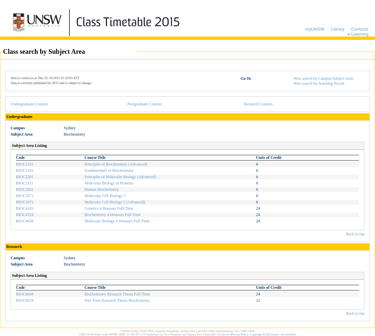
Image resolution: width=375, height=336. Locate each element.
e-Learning (357, 34)
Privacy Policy (240, 334)
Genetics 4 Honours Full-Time (109, 208)
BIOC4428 (25, 221)
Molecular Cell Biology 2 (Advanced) (115, 202)
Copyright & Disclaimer (264, 334)
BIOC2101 (25, 164)
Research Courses (258, 104)
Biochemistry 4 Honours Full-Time (113, 214)
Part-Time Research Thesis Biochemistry (117, 300)
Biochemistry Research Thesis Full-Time (117, 294)
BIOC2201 (25, 176)
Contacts (359, 29)
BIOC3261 (25, 189)
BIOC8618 (25, 300)
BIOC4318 (25, 214)
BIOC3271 (25, 195)
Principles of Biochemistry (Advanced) (116, 164)
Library (337, 29)
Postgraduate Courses (144, 104)
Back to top (355, 234)
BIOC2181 (25, 170)
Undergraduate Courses (29, 104)
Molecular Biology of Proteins (109, 183)
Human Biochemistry (102, 189)
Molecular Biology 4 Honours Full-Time (117, 221)
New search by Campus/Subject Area (323, 78)
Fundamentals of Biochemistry (109, 170)
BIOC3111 (24, 183)
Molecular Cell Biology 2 (105, 195)
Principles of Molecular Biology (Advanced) (120, 176)
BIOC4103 (25, 208)
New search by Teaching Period (319, 83)
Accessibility (288, 334)
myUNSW (315, 29)
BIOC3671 (25, 202)
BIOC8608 (25, 294)
